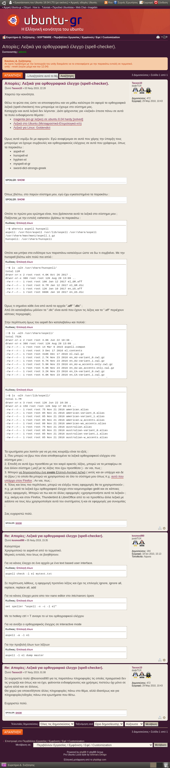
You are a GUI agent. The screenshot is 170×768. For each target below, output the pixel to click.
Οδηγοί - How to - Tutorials (36, 7)
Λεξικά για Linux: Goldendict (31, 127)
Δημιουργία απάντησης (12, 75)
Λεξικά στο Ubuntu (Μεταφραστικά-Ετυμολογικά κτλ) (47, 123)
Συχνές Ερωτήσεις (128, 2)
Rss (110, 2)
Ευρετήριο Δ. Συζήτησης (20, 37)
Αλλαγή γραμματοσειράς (164, 37)
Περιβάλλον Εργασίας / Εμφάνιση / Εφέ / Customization (87, 37)
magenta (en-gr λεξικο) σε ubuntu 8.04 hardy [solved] (48, 119)
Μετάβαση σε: (23, 744)
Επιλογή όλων (25, 223)
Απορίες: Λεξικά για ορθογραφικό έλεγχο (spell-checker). (59, 46)
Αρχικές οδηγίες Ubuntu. (84, 2)
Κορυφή (164, 528)
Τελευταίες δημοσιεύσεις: (43, 724)
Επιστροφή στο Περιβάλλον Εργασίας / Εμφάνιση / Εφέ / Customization (44, 741)
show (21, 180)
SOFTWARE (44, 37)
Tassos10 (17, 88)
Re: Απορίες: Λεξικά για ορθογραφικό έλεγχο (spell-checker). (54, 536)
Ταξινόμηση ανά (99, 724)
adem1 (22, 51)
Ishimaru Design (98, 754)
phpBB (83, 752)
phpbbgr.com (99, 759)
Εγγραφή (148, 2)
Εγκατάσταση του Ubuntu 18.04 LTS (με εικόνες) (41, 2)
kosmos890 (18, 540)
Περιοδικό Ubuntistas (63, 7)
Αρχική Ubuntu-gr (12, 7)
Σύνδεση (163, 2)
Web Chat (81, 7)
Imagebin (92, 7)
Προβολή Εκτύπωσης (158, 36)
